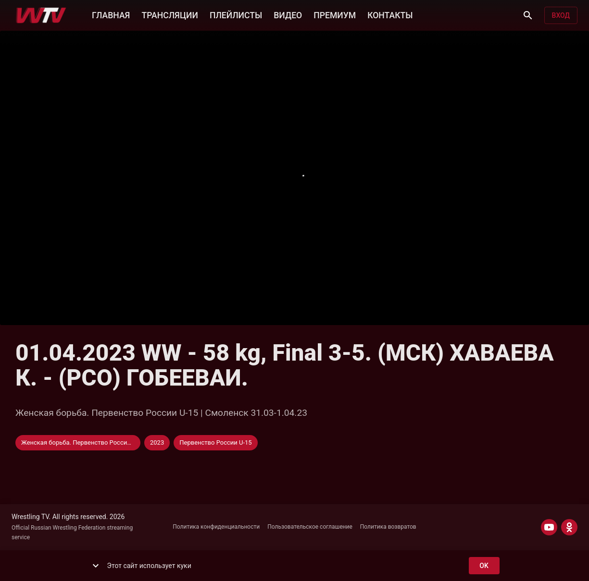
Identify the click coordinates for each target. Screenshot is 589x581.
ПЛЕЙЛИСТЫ (236, 14)
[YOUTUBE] (549, 527)
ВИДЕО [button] (288, 14)
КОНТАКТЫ (390, 14)
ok (484, 566)
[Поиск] (527, 15)
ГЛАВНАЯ (111, 14)
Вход (561, 15)
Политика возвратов (388, 526)
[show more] (95, 565)
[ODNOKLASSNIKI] (569, 527)
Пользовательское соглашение (309, 526)
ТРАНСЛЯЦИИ (169, 14)
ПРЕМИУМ (335, 14)
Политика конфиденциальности (216, 526)
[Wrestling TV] (41, 15)
